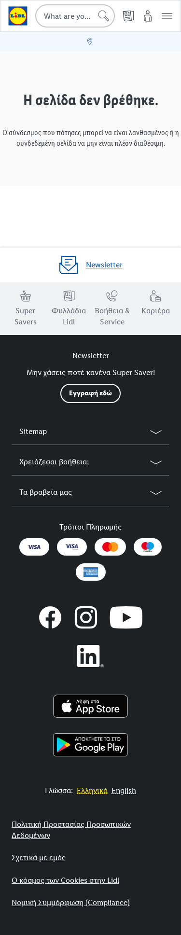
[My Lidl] (147, 16)
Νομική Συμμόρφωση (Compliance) (71, 902)
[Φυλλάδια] (128, 16)
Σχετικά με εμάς (39, 857)
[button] (167, 16)
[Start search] (103, 16)
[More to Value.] (92, 790)
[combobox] (75, 16)
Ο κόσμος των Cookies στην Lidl (65, 880)
